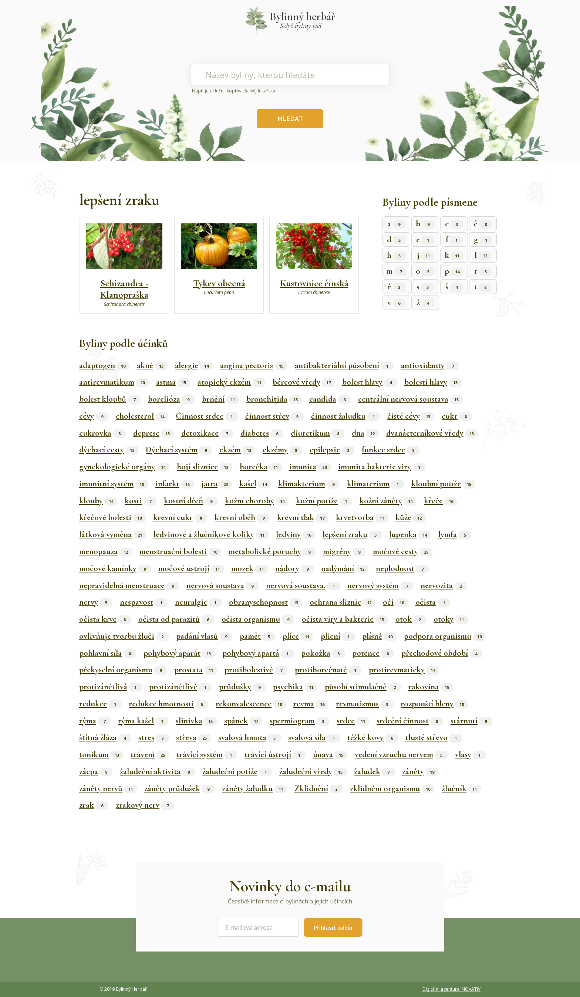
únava (330, 754)
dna (365, 433)
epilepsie (332, 450)
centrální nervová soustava (410, 399)
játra (216, 484)
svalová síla (314, 737)
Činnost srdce (207, 416)
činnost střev (274, 416)
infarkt (174, 484)
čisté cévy (410, 416)
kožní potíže (324, 501)
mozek (249, 568)
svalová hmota (249, 737)
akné (152, 365)
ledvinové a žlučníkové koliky (211, 534)
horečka (261, 467)
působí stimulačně (363, 687)
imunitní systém (113, 484)
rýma (95, 721)
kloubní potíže (443, 484)
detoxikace (207, 433)
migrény (344, 551)
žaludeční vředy (313, 771)
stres (153, 737)
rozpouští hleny (434, 704)
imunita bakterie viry (381, 467)
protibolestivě (256, 670)
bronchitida (274, 399)
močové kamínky (115, 568)
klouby (98, 501)
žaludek (374, 771)
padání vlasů (204, 636)
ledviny (295, 534)
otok (410, 619)
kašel (255, 484)
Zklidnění (318, 788)
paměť (257, 636)
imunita (310, 467)
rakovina (430, 687)
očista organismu (258, 619)
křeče (440, 501)
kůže (410, 517)
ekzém (237, 450)
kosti (140, 501)
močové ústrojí (191, 568)
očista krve (105, 619)
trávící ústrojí (275, 754)
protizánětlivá (110, 687)
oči (395, 602)
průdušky (242, 687)
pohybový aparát (179, 653)
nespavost (144, 602)
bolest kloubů (110, 399)
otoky (451, 619)
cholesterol (142, 416)
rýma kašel (143, 721)
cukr (457, 416)
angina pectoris (253, 365)
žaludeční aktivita (157, 771)
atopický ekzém (231, 382)
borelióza (171, 399)
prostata (195, 670)
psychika (295, 687)
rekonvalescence (251, 704)
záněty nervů (108, 788)
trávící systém (206, 754)
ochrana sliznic (342, 602)
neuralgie (198, 602)
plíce (298, 636)
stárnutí (471, 721)
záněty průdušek (179, 788)
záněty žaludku (254, 788)
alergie (194, 365)
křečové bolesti (112, 517)
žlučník (461, 788)
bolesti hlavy (433, 382)
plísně (379, 636)
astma (173, 382)
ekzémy (282, 450)
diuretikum (317, 433)
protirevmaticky (404, 670)
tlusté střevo (433, 737)
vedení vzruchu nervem (401, 754)
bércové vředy (304, 382)
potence (373, 653)
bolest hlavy (369, 382)
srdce (353, 721)
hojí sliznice (204, 467)
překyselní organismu (123, 670)
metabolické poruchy (272, 551)
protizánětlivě (180, 687)
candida (330, 399)
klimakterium (309, 484)
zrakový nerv (145, 805)
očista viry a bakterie (345, 619)
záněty (420, 771)
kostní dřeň (191, 501)
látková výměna (112, 534)
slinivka (196, 721)
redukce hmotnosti (168, 704)
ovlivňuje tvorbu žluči (124, 636)
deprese (153, 433)
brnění (220, 399)
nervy (95, 602)
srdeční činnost (410, 721)
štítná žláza (105, 737)
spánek (243, 721)
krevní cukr (180, 517)
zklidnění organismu (392, 788)
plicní (338, 636)
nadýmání (344, 568)
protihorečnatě (328, 670)
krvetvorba (362, 517)
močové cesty (402, 551)
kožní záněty (388, 501)
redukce (100, 704)
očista (432, 602)
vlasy (470, 754)
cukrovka (102, 433)
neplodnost (402, 568)
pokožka (323, 653)
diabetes (261, 433)
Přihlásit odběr (333, 927)
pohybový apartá (258, 653)
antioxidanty (430, 365)
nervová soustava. (303, 585)
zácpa (95, 771)
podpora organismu (445, 636)
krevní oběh (242, 517)
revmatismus (364, 704)
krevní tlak (302, 517)
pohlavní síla (107, 653)
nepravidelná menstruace (129, 585)
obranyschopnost (265, 602)
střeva (193, 737)
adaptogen (104, 365)
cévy (93, 416)
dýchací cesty (108, 450)
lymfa (454, 534)
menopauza (105, 551)
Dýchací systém (179, 450)
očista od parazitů (176, 619)
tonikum (101, 754)
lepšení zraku (352, 534)
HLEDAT (290, 118)
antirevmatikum (114, 382)
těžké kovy (372, 737)
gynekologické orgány (124, 467)
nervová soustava (222, 585)
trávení (150, 754)
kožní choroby (257, 501)
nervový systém (380, 585)
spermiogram (299, 721)
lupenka (410, 534)
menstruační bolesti (180, 551)
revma (310, 704)
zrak (93, 805)
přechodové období (441, 653)
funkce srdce (390, 450)
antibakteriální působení (344, 365)
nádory (294, 568)
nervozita (444, 585)
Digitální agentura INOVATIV (451, 989)
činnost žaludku (345, 416)
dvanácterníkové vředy (432, 433)
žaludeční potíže (237, 771)
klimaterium (375, 484)
